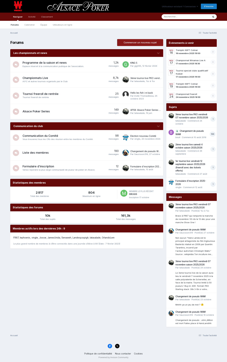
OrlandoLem (108, 237)
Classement (47, 16)
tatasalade (139, 81)
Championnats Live (35, 78)
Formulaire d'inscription (38, 166)
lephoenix (25, 237)
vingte (137, 139)
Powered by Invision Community (113, 357)
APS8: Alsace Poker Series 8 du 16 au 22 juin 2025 (156, 110)
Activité (31, 16)
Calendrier (29, 24)
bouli (177, 137)
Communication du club (28, 126)
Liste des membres (36, 152)
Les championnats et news (30, 53)
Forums (15, 24)
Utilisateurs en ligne (62, 24)
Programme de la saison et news (45, 62)
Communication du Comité (40, 135)
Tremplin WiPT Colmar (187, 50)
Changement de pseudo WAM (146, 151)
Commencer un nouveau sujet (140, 42)
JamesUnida (53, 237)
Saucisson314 (141, 154)
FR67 (16, 237)
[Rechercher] (177, 16)
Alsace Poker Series (36, 111)
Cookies (138, 353)
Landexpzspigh (81, 237)
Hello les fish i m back (141, 92)
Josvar (42, 237)
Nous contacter (123, 353)
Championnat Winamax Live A (190, 60)
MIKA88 (133, 194)
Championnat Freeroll (186, 94)
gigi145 (137, 66)
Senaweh (66, 237)
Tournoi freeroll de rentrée (40, 94)
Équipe (44, 24)
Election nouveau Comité (143, 136)
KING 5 (133, 62)
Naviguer (18, 18)
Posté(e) (200, 210)
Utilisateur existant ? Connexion (180, 6)
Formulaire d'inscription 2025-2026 (148, 166)
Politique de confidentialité (98, 353)
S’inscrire (208, 6)
